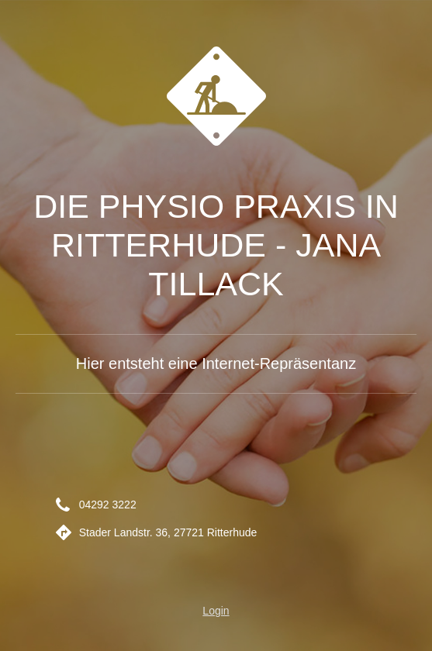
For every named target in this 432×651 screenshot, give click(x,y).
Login (215, 610)
